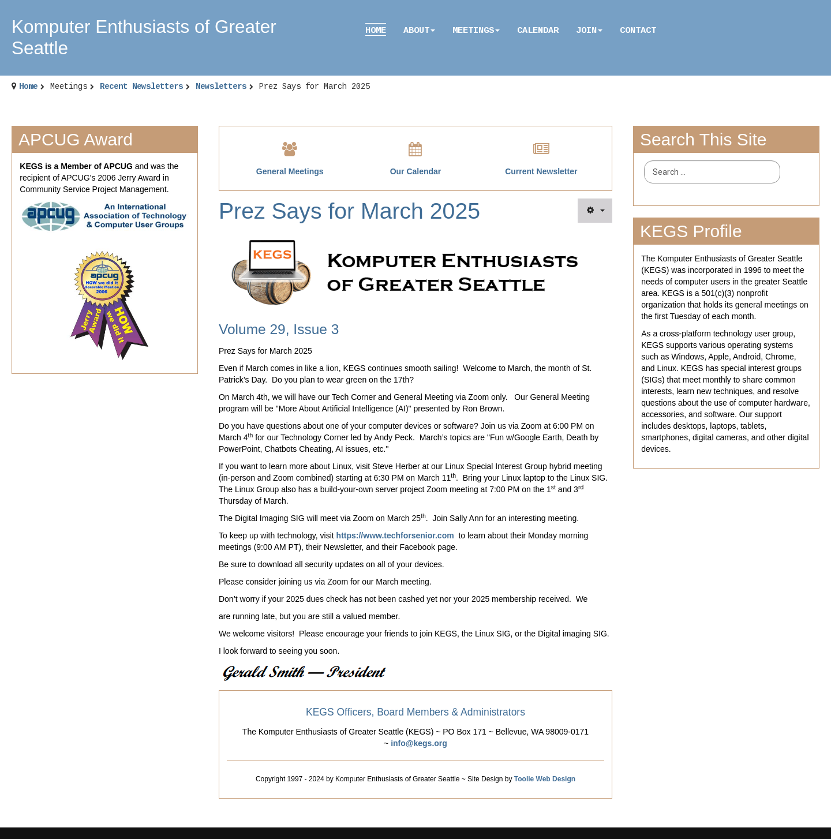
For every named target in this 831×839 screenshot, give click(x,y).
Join (589, 30)
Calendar (538, 30)
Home (375, 30)
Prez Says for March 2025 (349, 210)
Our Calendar (415, 171)
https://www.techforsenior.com (395, 535)
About (419, 30)
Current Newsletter (541, 171)
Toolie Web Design (544, 779)
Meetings (476, 30)
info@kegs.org (419, 743)
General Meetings (290, 171)
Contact (638, 30)
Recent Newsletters (141, 86)
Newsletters (221, 86)
